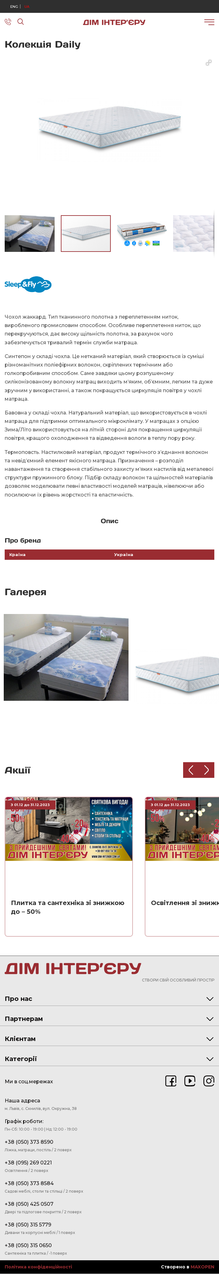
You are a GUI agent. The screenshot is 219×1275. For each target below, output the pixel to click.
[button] (209, 63)
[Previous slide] (191, 770)
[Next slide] (206, 770)
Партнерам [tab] (109, 1020)
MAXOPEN (202, 1268)
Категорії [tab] (109, 1060)
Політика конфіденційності (38, 1268)
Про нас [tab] (109, 1000)
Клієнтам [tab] (109, 1040)
